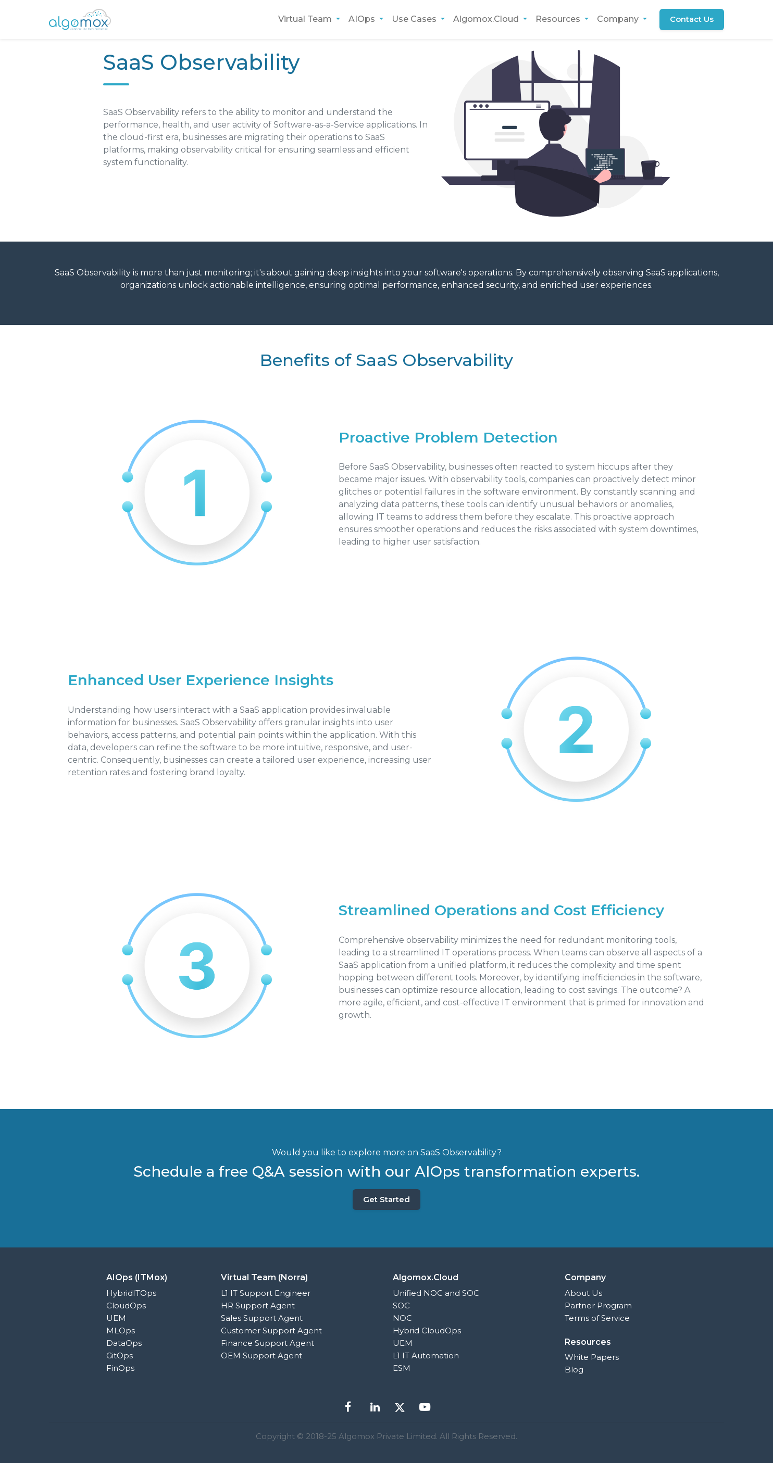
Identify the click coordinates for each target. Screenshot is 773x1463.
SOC (401, 1305)
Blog (574, 1369)
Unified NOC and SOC (436, 1293)
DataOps (124, 1343)
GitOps (119, 1355)
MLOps (120, 1330)
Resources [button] (558, 19)
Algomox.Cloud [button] (486, 19)
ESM (401, 1368)
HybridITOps (131, 1293)
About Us (583, 1293)
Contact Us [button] (692, 19)
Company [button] (619, 19)
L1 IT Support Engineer (265, 1293)
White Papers (592, 1357)
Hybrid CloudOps (427, 1330)
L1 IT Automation (426, 1355)
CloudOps (126, 1305)
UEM (116, 1318)
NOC (402, 1318)
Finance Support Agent (267, 1343)
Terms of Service (597, 1318)
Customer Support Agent (271, 1330)
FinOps (120, 1368)
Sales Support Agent (262, 1318)
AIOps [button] (362, 19)
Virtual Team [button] (305, 19)
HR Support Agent (258, 1305)
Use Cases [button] (414, 19)
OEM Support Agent (261, 1355)
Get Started (386, 1199)
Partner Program (598, 1305)
